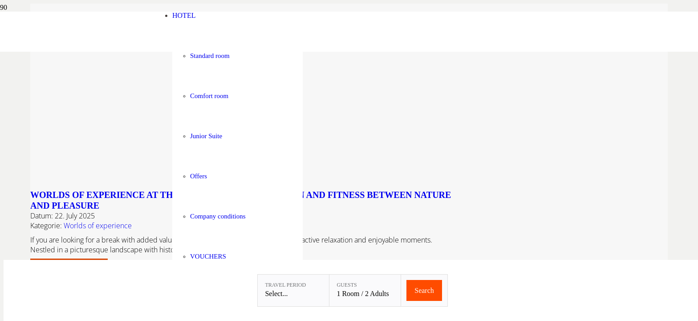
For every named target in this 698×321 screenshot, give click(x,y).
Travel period (285, 285)
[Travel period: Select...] (293, 290)
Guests (347, 285)
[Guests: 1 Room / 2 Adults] (365, 290)
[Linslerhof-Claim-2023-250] (107, 49)
